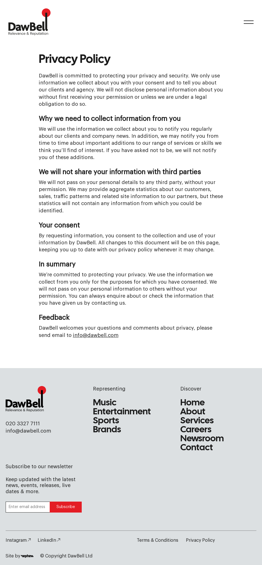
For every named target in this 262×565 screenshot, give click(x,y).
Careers (195, 430)
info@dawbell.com (96, 335)
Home (192, 403)
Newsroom (202, 439)
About (192, 412)
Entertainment (122, 412)
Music (105, 403)
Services (197, 421)
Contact (196, 448)
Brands (107, 430)
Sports (106, 421)
